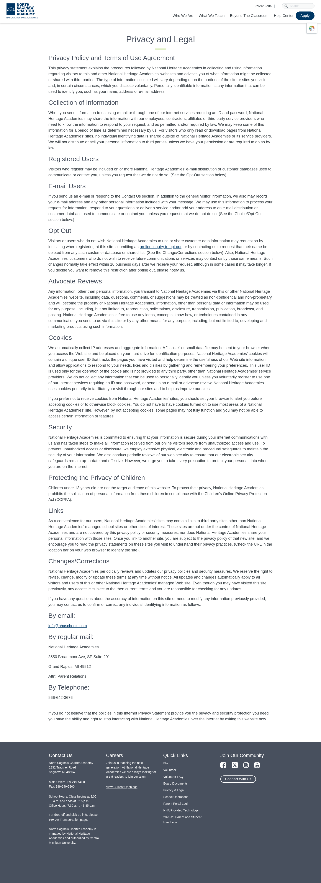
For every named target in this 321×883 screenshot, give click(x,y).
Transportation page (73, 819)
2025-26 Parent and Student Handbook (182, 819)
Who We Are (183, 16)
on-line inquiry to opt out (160, 247)
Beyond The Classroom (249, 16)
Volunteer (169, 770)
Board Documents (175, 783)
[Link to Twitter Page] (234, 765)
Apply (305, 16)
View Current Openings (121, 787)
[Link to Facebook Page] (223, 765)
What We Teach (211, 16)
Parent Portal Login (176, 803)
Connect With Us (238, 779)
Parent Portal (263, 6)
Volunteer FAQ (173, 776)
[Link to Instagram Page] (246, 765)
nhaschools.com (73, 626)
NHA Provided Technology (180, 810)
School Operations (175, 797)
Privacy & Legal (173, 790)
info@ (53, 626)
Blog (166, 763)
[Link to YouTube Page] (257, 765)
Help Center (284, 16)
